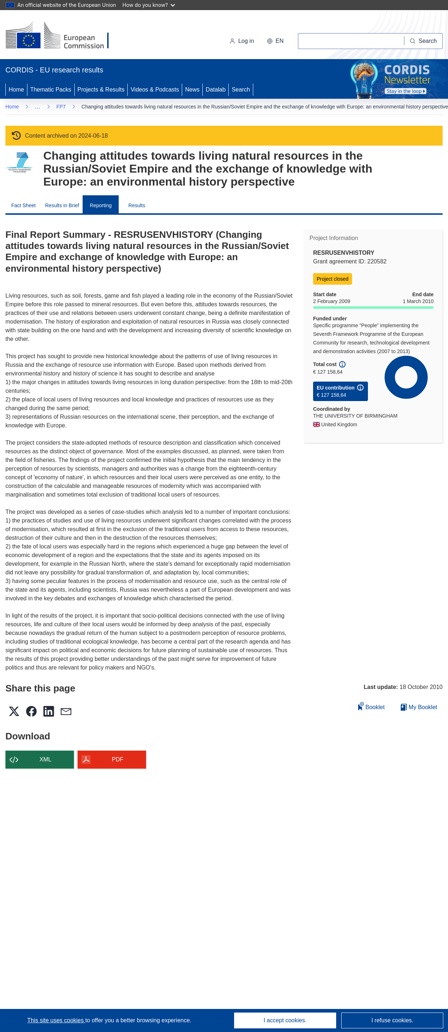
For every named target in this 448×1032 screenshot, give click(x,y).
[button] (275, 41)
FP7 (61, 107)
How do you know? (149, 5)
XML (46, 759)
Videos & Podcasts (155, 89)
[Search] (423, 41)
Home (16, 89)
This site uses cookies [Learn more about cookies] (56, 1020)
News (192, 89)
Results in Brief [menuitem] (62, 205)
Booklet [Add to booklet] (371, 706)
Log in (241, 41)
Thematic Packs (50, 89)
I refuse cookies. (392, 1020)
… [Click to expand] (37, 106)
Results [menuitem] (136, 205)
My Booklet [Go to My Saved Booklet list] (419, 707)
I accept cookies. (285, 1020)
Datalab (215, 89)
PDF (117, 759)
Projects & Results (101, 89)
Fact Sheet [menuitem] (23, 205)
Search (241, 89)
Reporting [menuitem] (101, 205)
